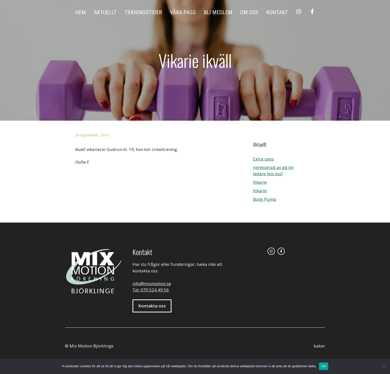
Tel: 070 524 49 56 (150, 290)
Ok (324, 366)
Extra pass (263, 159)
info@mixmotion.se (151, 283)
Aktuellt (105, 12)
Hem (80, 12)
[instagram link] (271, 251)
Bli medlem (218, 12)
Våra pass (183, 12)
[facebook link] (281, 251)
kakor (319, 346)
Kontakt (277, 12)
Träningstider (143, 12)
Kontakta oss (152, 306)
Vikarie (260, 182)
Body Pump (264, 199)
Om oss (249, 12)
